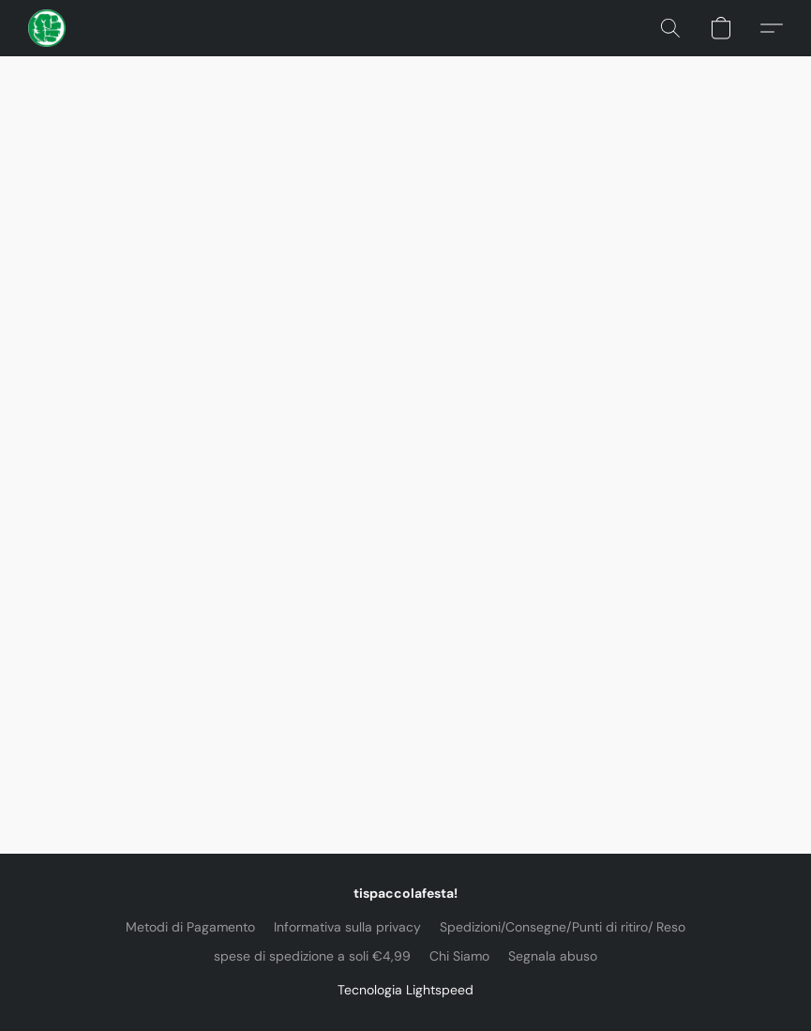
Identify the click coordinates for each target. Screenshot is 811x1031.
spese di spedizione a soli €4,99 (312, 956)
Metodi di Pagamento (190, 926)
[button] (47, 28)
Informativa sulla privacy (347, 926)
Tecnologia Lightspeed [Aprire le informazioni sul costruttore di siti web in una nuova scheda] (405, 989)
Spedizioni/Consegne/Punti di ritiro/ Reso (562, 926)
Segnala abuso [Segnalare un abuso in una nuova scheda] (552, 956)
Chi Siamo (459, 956)
